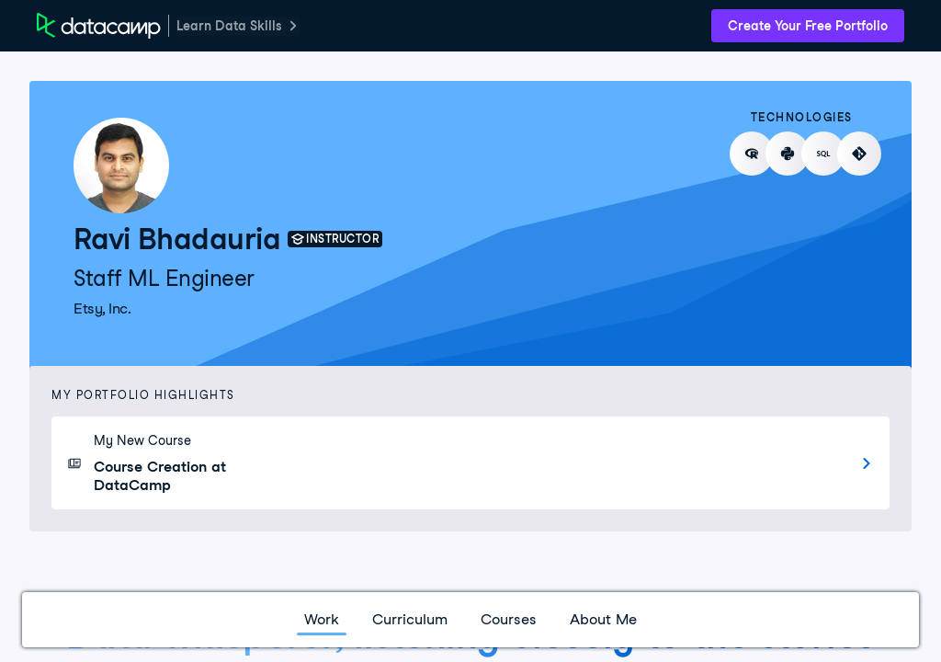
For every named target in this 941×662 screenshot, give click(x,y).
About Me (603, 619)
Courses (509, 619)
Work (321, 619)
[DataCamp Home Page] (99, 26)
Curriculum (410, 619)
